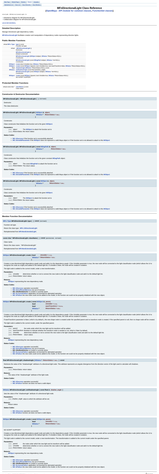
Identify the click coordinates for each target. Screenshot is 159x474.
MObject (33, 56)
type (17, 44)
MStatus (44, 56)
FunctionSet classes (102, 11)
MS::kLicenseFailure (20, 292)
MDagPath (37, 60)
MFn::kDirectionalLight (28, 227)
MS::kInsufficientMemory (22, 288)
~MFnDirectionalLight (23, 48)
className (19, 87)
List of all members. (9, 23)
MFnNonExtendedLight (27, 231)
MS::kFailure (17, 294)
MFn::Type (11, 44)
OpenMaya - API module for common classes (68, 11)
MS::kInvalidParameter (21, 140)
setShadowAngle (21, 70)
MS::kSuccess (18, 138)
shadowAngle (20, 68)
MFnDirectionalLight (9, 35)
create (18, 64)
